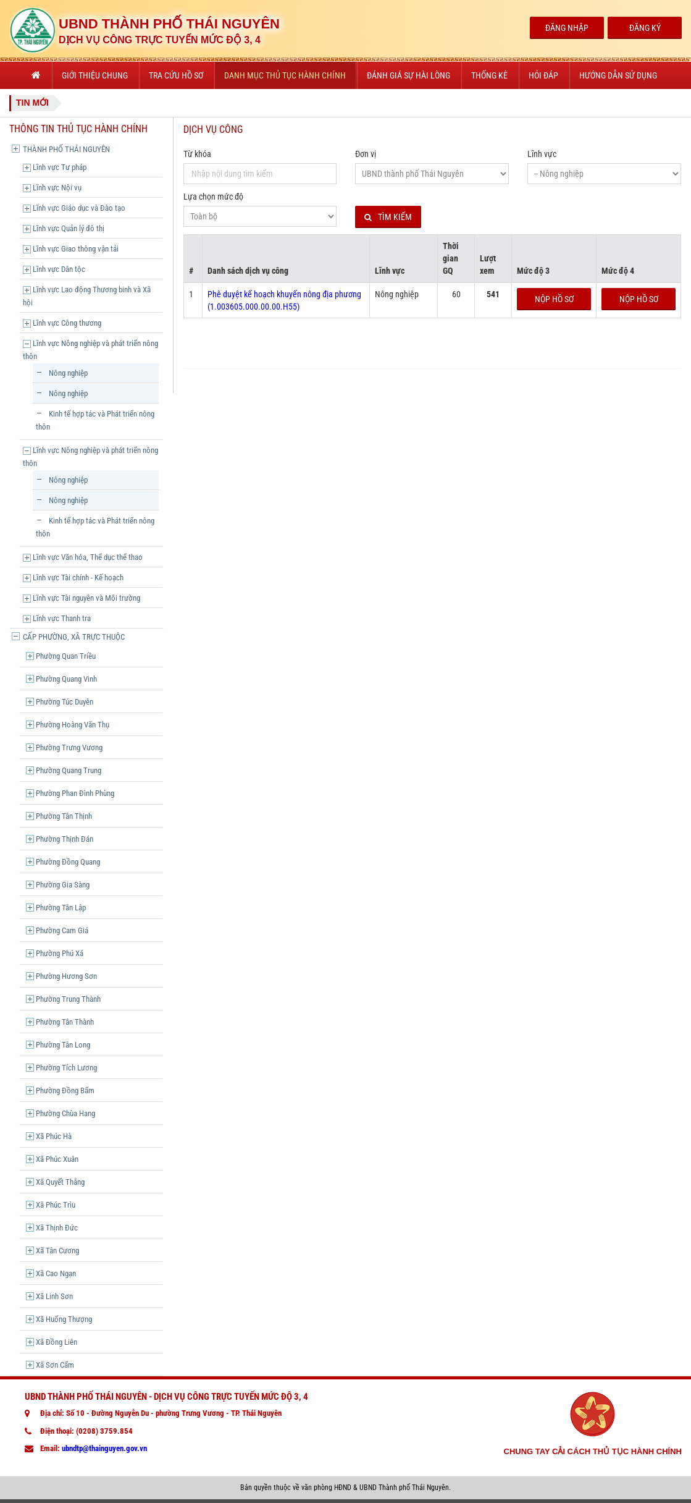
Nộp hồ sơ (554, 299)
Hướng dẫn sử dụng (618, 75)
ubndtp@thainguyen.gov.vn (104, 1448)
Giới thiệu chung (95, 75)
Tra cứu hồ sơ (176, 75)
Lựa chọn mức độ (213, 196)
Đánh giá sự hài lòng (408, 75)
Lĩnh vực (541, 154)
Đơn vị (365, 154)
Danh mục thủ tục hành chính (285, 75)
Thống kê (489, 75)
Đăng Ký (645, 28)
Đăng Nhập (566, 28)
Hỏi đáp (543, 75)
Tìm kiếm (388, 217)
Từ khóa (197, 154)
